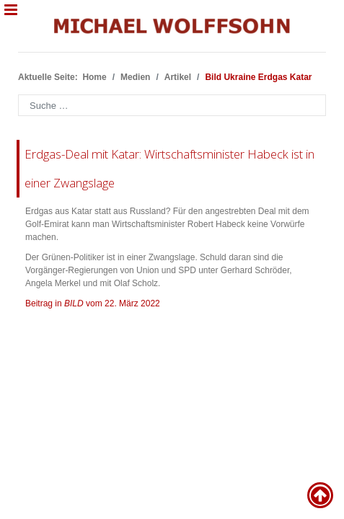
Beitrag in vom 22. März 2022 (92, 303)
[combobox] (172, 105)
